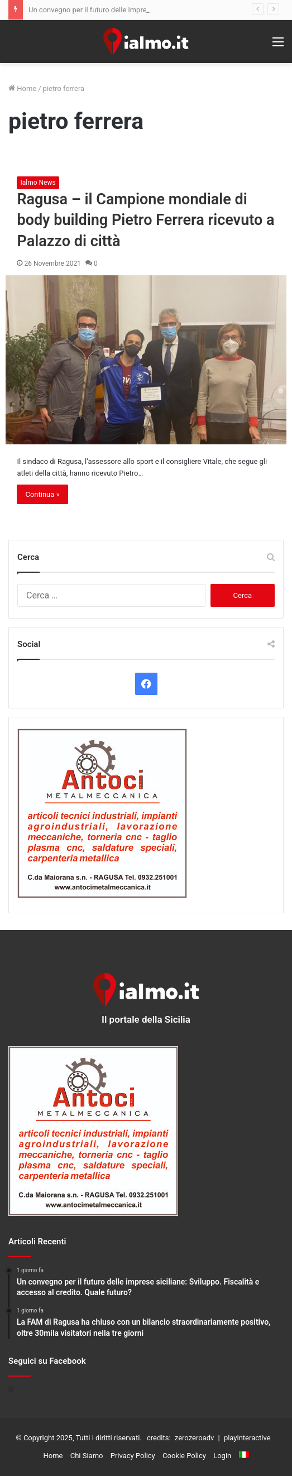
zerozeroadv (194, 1438)
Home (22, 88)
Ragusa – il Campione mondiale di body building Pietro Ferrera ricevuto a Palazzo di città (145, 220)
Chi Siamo (86, 1455)
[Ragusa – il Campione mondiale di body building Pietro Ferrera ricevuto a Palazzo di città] (146, 359)
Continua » (42, 494)
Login (222, 1455)
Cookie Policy (184, 1455)
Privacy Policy (133, 1455)
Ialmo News (37, 182)
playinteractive (247, 1438)
